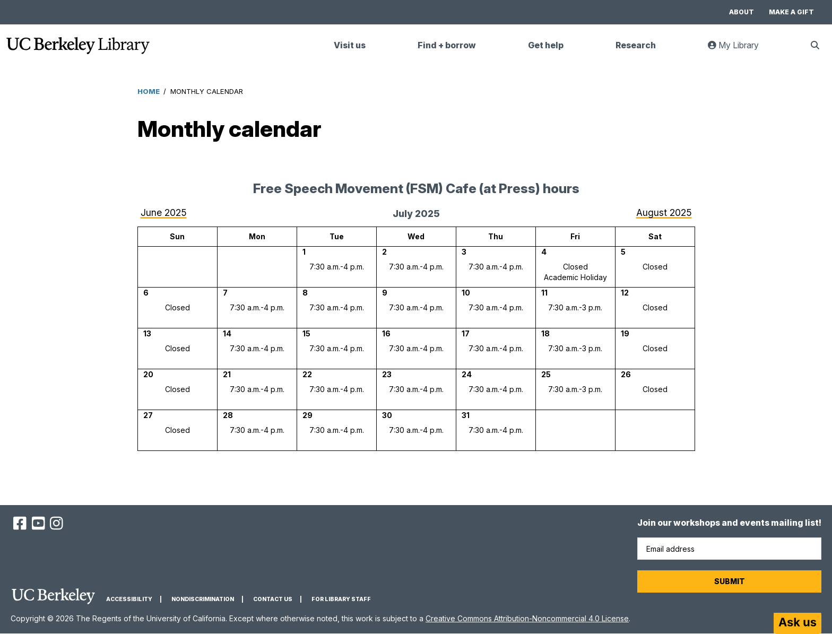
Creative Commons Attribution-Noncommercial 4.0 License (527, 618)
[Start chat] (797, 623)
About (741, 12)
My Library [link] (740, 49)
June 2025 (164, 212)
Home (148, 91)
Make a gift (791, 12)
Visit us (350, 45)
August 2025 (664, 212)
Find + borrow (447, 45)
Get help (546, 45)
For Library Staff (341, 599)
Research (636, 45)
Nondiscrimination (202, 599)
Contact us (272, 599)
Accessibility (129, 599)
